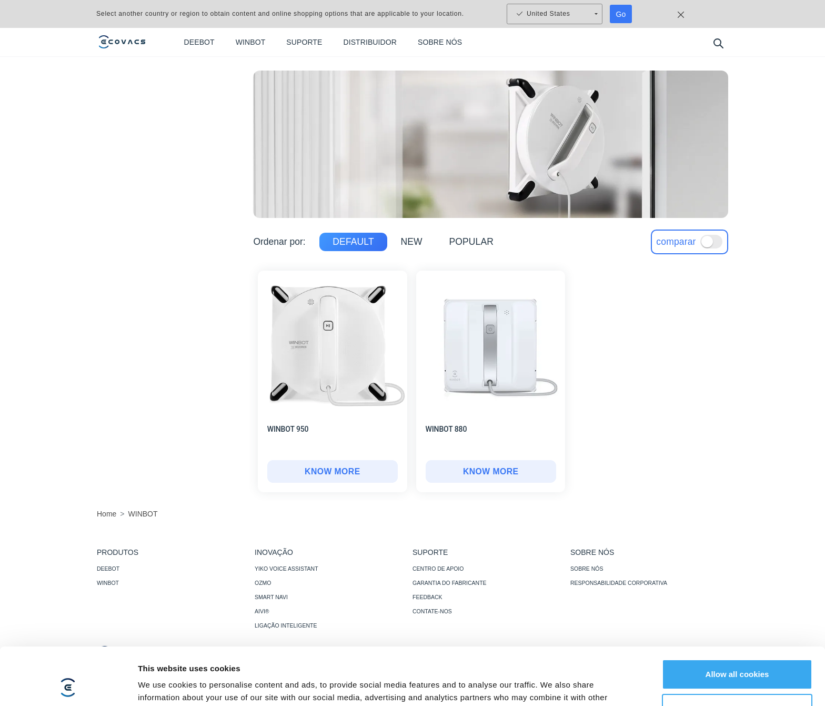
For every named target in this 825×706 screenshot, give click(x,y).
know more (332, 471)
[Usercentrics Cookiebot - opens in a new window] (68, 685)
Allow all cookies (737, 620)
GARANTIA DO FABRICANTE (450, 583)
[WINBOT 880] (491, 471)
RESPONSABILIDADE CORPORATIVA (618, 583)
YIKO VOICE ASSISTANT (286, 568)
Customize (737, 654)
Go (621, 14)
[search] (717, 42)
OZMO (263, 583)
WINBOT (108, 583)
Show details (162, 685)
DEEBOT (108, 568)
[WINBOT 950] (332, 471)
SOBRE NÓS (586, 568)
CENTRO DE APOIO (438, 568)
